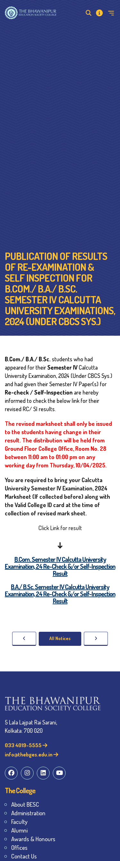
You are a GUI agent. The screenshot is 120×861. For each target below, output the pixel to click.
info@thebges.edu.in (31, 754)
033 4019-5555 (26, 745)
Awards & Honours (33, 838)
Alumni (19, 830)
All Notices (60, 638)
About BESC (25, 804)
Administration (28, 813)
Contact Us (24, 856)
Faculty (19, 821)
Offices (19, 847)
